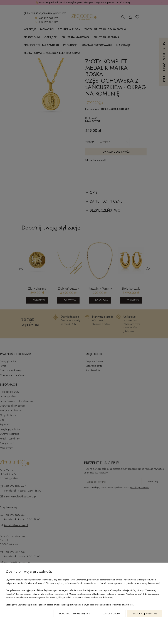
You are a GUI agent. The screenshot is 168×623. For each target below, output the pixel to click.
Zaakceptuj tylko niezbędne (74, 613)
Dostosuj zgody (111, 613)
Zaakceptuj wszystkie (145, 613)
